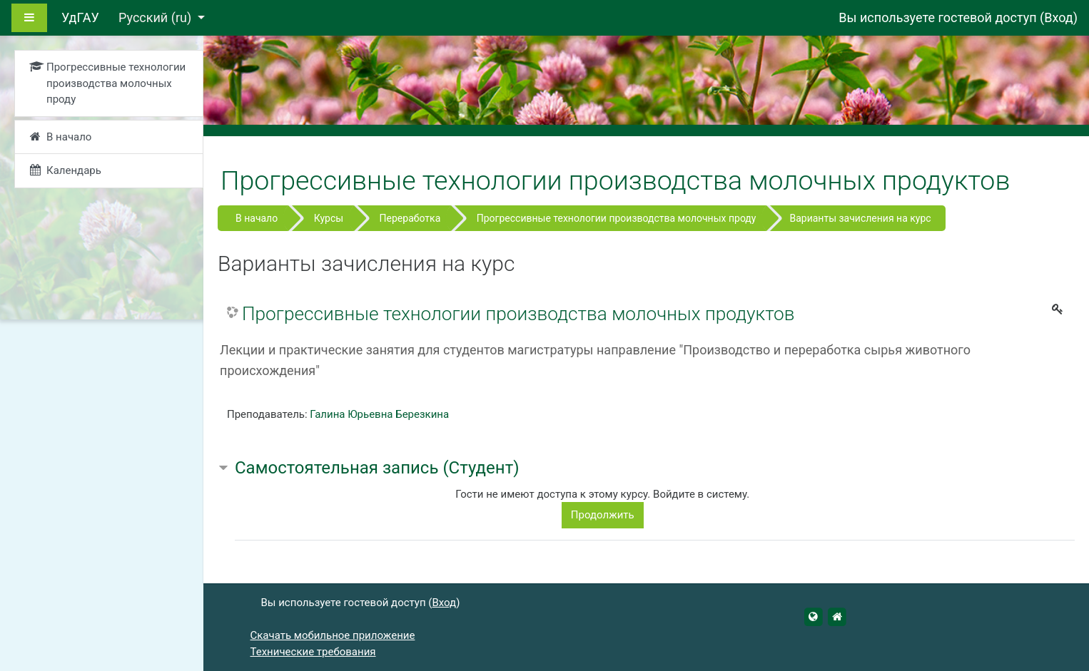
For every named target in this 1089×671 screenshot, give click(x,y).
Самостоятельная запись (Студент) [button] (377, 468)
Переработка (410, 218)
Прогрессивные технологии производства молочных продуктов (518, 313)
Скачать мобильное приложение (332, 635)
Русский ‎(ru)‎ (156, 17)
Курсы (328, 218)
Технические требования (313, 651)
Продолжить (602, 514)
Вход (1058, 17)
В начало (256, 218)
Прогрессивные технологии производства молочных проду (616, 218)
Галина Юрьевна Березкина (379, 414)
